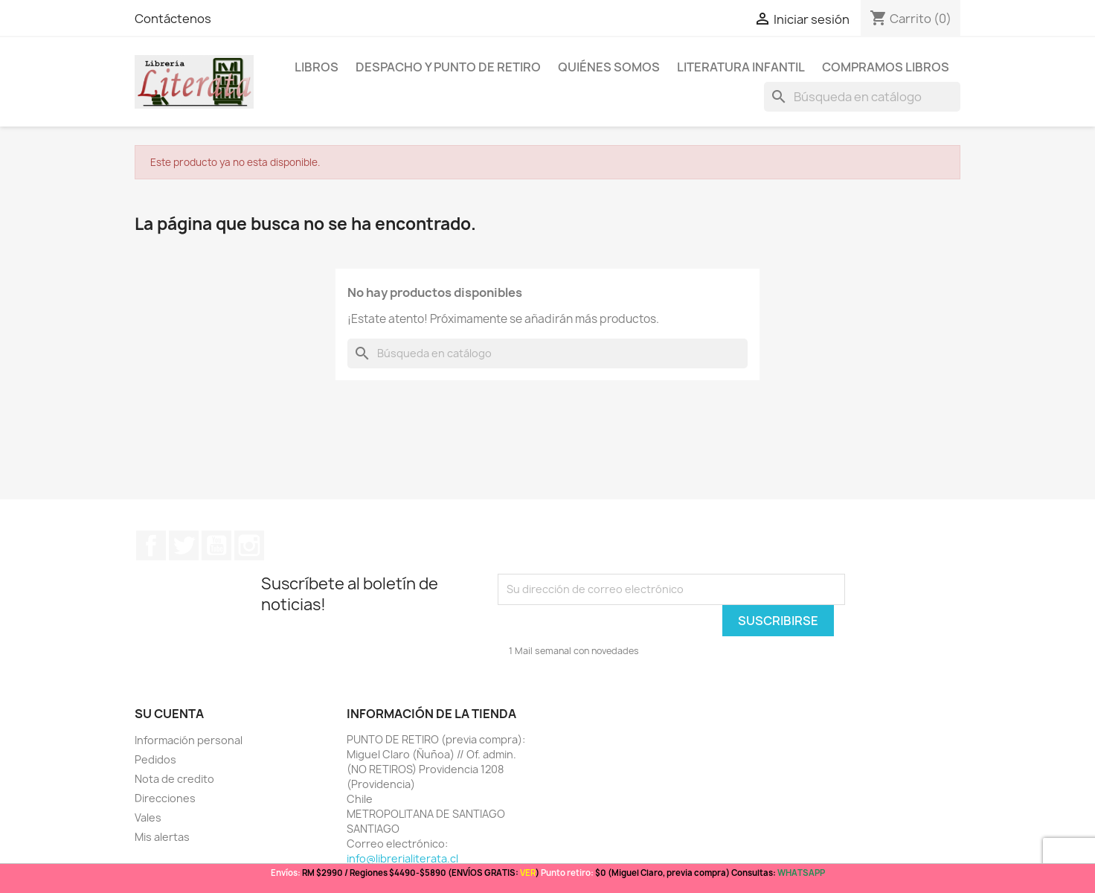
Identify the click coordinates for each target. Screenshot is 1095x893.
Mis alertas (162, 837)
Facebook (151, 545)
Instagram (249, 545)
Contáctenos (173, 18)
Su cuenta (169, 713)
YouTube (216, 545)
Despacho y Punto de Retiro (448, 67)
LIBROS (316, 67)
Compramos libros (885, 67)
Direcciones (165, 798)
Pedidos (155, 759)
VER (528, 872)
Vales (148, 817)
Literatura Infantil (741, 67)
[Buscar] (862, 97)
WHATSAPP (801, 872)
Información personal (189, 740)
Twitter (184, 545)
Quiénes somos (609, 67)
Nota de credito (174, 779)
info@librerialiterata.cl (402, 858)
